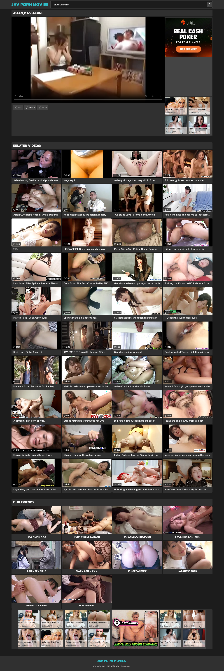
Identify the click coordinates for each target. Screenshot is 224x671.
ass (20, 107)
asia (44, 107)
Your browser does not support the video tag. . (88, 60)
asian (32, 107)
